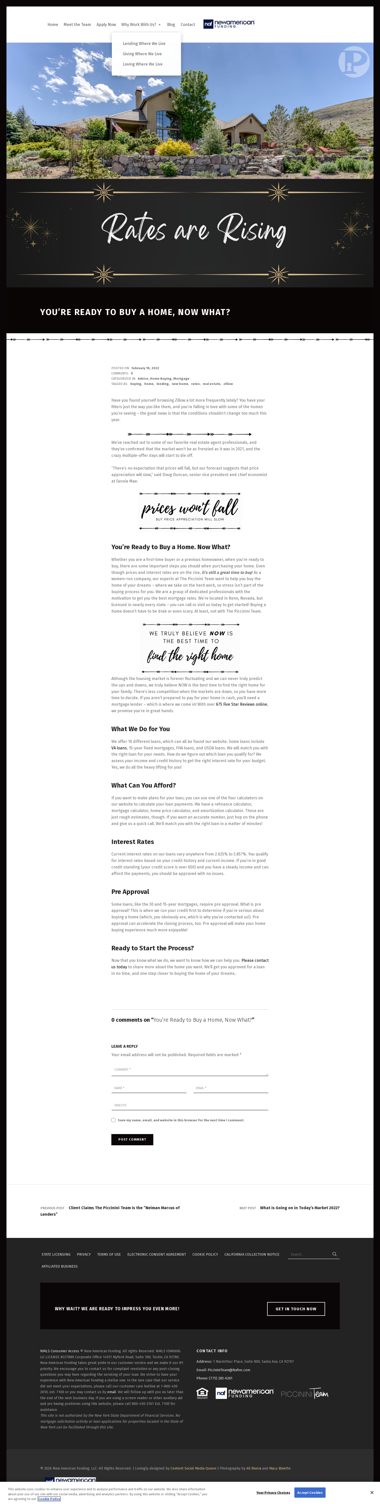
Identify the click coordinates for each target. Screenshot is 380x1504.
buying (135, 384)
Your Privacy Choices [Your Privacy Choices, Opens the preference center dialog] (273, 1495)
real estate (211, 384)
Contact (188, 24)
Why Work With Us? (141, 24)
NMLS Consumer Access (59, 1351)
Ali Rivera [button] (253, 1468)
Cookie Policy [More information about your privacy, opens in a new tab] (49, 1501)
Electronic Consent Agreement (156, 1254)
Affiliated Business (60, 1266)
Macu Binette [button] (280, 1468)
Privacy (84, 1254)
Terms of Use (109, 1254)
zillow (228, 384)
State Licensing (56, 1254)
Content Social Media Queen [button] (193, 1468)
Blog (171, 24)
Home (52, 24)
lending (163, 384)
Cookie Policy (205, 1254)
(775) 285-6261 (220, 1378)
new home (180, 384)
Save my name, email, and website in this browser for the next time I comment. (181, 1120)
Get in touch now (296, 1309)
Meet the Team (77, 24)
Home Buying (161, 378)
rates (195, 384)
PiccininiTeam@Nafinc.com (229, 1370)
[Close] (372, 1494)
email (111, 1392)
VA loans (119, 748)
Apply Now (106, 24)
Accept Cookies (310, 1495)
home (149, 384)
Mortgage (181, 378)
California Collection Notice (251, 1254)
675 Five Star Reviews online (241, 704)
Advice (143, 378)
